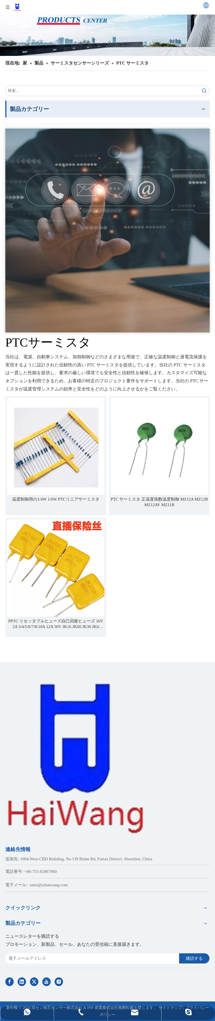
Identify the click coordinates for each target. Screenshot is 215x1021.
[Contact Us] (107, 231)
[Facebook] (9, 981)
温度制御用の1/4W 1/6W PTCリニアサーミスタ (55, 499)
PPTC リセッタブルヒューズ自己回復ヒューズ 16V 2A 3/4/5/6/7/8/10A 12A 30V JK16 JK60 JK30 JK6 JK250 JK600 (55, 624)
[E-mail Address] (91, 958)
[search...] (102, 91)
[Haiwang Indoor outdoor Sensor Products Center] (107, 28)
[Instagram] (59, 981)
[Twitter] (34, 981)
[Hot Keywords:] (204, 91)
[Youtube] (46, 981)
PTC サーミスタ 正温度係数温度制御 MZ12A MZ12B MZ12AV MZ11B (159, 502)
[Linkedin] (22, 981)
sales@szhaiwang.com (49, 885)
